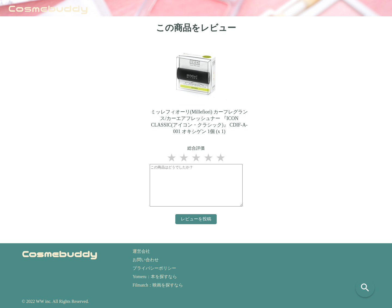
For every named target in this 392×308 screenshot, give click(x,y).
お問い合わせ (146, 259)
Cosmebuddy (48, 8)
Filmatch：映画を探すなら (158, 285)
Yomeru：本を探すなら (155, 276)
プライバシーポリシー (154, 268)
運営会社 (141, 251)
